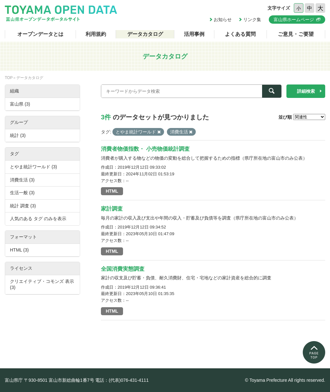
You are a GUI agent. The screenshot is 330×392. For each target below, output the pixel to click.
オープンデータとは (40, 34)
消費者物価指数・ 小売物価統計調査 (145, 149)
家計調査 (112, 209)
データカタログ (145, 34)
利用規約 (96, 34)
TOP (8, 78)
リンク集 (252, 19)
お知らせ (223, 19)
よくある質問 (240, 34)
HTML (112, 191)
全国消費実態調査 (122, 269)
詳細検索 (306, 91)
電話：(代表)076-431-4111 (122, 380)
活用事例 (194, 34)
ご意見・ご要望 (296, 34)
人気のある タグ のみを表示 (38, 218)
